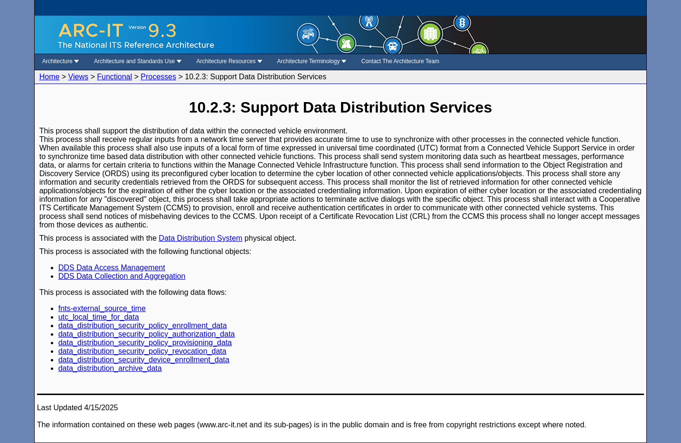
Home (49, 77)
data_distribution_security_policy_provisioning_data (145, 343)
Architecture (60, 61)
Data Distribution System (200, 238)
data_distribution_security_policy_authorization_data (146, 334)
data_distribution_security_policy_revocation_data (142, 351)
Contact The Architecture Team (400, 61)
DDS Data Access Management (111, 268)
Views (78, 77)
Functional (114, 77)
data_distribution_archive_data (110, 368)
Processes (158, 77)
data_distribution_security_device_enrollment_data (143, 360)
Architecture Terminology (311, 61)
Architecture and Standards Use (137, 61)
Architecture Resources (229, 61)
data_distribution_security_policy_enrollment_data (142, 325)
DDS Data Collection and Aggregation (122, 276)
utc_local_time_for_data (98, 317)
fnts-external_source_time (102, 308)
